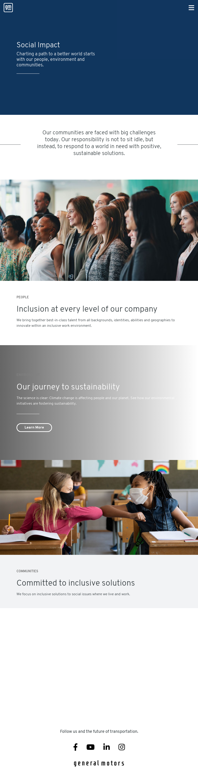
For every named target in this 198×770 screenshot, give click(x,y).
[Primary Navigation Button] (191, 8)
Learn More (34, 427)
